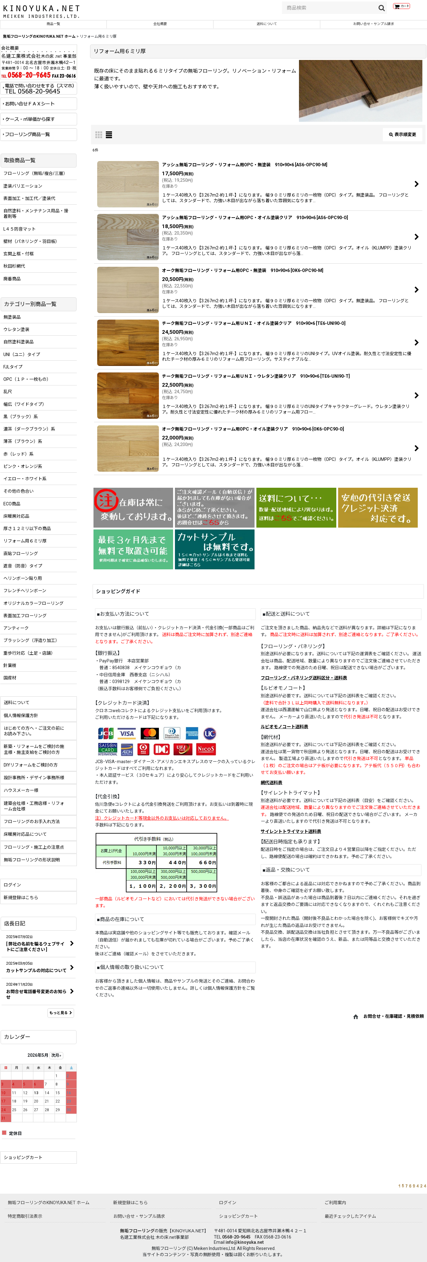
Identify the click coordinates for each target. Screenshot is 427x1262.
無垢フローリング (137, 1230)
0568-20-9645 (236, 1236)
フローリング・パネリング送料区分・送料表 (304, 682)
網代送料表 (271, 786)
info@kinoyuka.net (245, 1242)
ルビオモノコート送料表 (284, 731)
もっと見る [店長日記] (60, 1017)
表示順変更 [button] (402, 138)
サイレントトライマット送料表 (291, 835)
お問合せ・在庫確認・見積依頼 (393, 1020)
